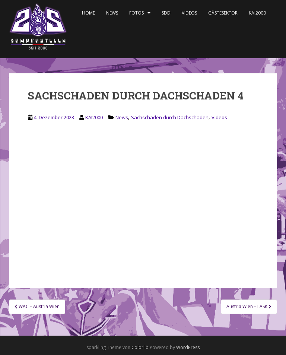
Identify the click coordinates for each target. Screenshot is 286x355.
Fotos (136, 13)
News (112, 13)
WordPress (188, 347)
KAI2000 (257, 13)
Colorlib (140, 347)
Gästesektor (223, 13)
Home (88, 13)
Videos (189, 13)
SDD (166, 13)
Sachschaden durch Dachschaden (170, 117)
